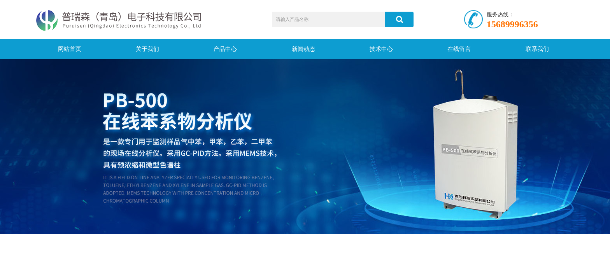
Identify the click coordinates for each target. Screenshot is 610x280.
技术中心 (381, 49)
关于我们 (147, 49)
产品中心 (225, 49)
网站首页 (69, 49)
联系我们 (537, 49)
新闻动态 (303, 49)
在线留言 (459, 49)
